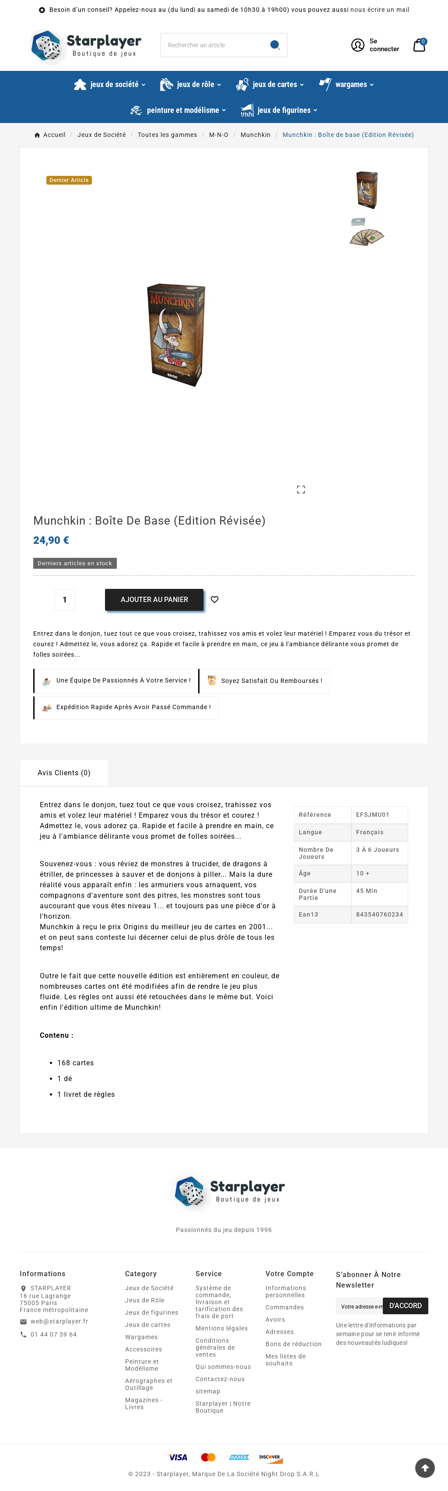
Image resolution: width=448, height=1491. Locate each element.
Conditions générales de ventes (215, 1347)
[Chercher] (212, 45)
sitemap (208, 1391)
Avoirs (275, 1319)
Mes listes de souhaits (286, 1360)
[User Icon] (376, 45)
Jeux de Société (149, 1288)
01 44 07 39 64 (54, 1334)
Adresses (280, 1331)
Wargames (141, 1337)
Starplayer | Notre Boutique (223, 1407)
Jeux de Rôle (144, 1300)
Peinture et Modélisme (142, 1365)
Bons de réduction (294, 1344)
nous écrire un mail (380, 9)
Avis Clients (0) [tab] (64, 773)
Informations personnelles (286, 1291)
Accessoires (143, 1349)
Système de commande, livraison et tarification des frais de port (219, 1302)
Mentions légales (222, 1328)
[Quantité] (64, 599)
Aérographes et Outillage (149, 1384)
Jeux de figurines (151, 1312)
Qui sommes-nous (223, 1366)
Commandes (285, 1307)
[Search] (275, 45)
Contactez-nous (220, 1379)
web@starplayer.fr (59, 1321)
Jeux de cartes (148, 1324)
